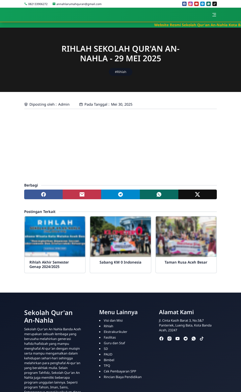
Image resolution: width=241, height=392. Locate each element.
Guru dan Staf (114, 343)
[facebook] (184, 4)
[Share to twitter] (197, 194)
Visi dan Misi (113, 320)
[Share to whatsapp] (159, 194)
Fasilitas (110, 337)
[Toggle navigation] (214, 14)
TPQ (107, 365)
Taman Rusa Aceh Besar (186, 262)
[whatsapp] (208, 4)
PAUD (108, 354)
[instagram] (190, 4)
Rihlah (108, 326)
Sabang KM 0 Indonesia (120, 262)
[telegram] (202, 4)
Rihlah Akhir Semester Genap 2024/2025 (49, 264)
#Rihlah (120, 72)
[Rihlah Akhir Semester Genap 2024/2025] (55, 236)
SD (106, 348)
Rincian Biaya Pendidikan (123, 377)
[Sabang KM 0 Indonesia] (120, 236)
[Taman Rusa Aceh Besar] (186, 236)
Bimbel (109, 360)
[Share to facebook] (43, 194)
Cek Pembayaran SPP (120, 371)
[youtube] (196, 4)
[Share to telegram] (120, 194)
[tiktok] (214, 4)
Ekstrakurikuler (115, 331)
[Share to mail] (82, 194)
